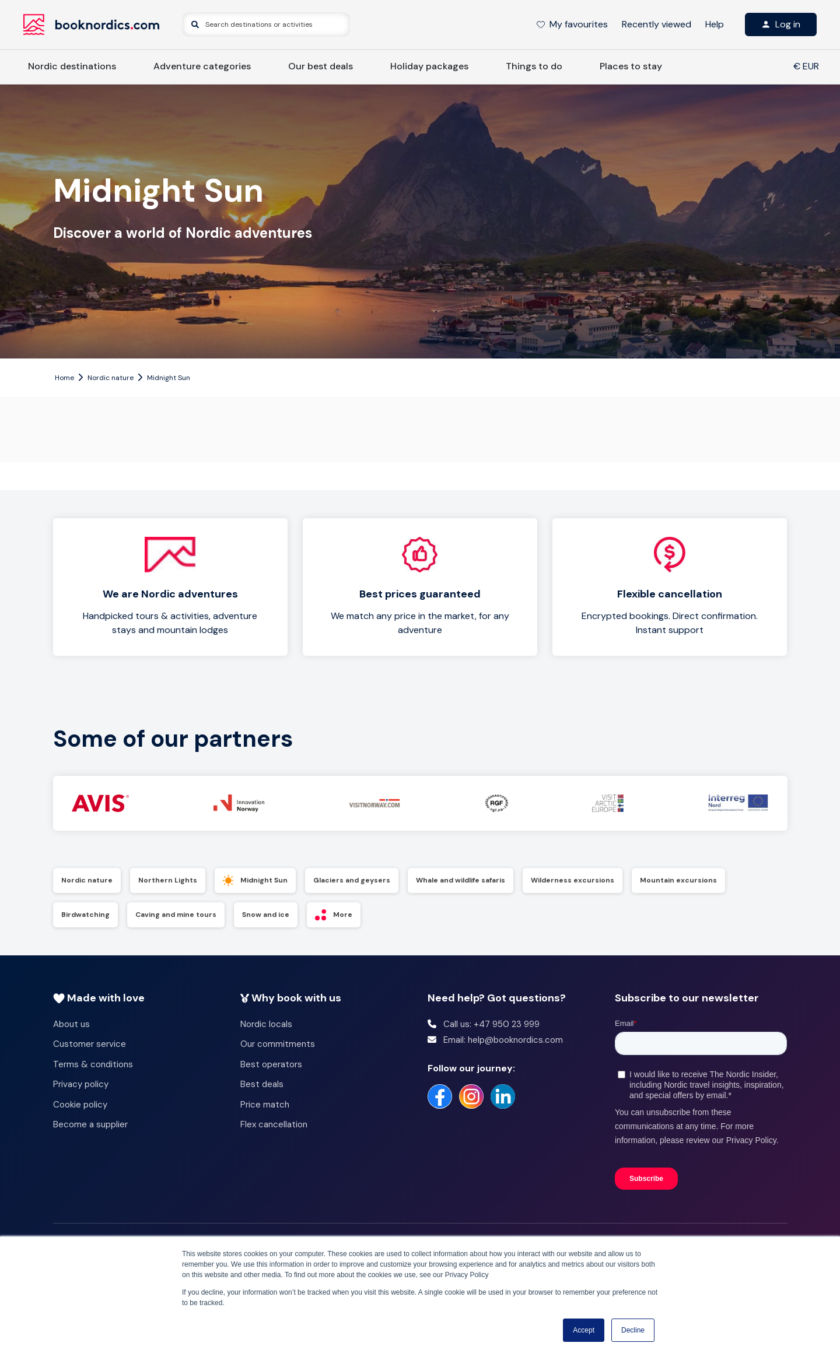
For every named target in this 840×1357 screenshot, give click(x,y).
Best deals (262, 1084)
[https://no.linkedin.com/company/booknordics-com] (503, 1096)
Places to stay (631, 66)
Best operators (271, 1064)
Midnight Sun (168, 377)
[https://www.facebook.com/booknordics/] (440, 1096)
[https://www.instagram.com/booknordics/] (471, 1096)
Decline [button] (633, 1330)
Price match (264, 1104)
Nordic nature (111, 377)
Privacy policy (80, 1084)
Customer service (89, 1044)
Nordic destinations (72, 66)
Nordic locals (266, 1024)
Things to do (534, 66)
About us (71, 1024)
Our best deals (320, 66)
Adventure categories (202, 66)
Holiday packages (429, 66)
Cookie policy (80, 1104)
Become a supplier (90, 1124)
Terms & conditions (93, 1064)
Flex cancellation (273, 1124)
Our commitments (277, 1044)
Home (64, 377)
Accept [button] (583, 1330)
